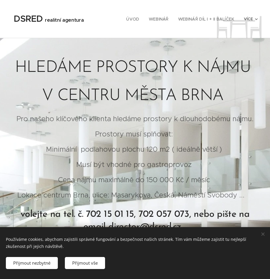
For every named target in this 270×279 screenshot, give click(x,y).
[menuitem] (139, 19)
